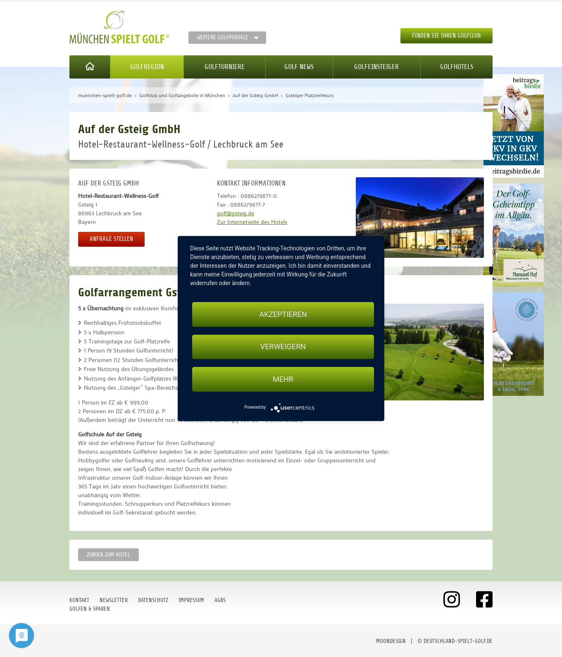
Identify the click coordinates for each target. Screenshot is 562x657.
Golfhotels (456, 67)
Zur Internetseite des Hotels (252, 222)
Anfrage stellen (111, 239)
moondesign (391, 641)
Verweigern (283, 347)
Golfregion (147, 67)
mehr (283, 379)
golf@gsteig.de (235, 213)
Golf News (299, 67)
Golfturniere (225, 67)
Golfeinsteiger (376, 67)
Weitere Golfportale (222, 37)
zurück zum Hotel (108, 555)
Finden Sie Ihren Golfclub (446, 35)
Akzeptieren (283, 314)
